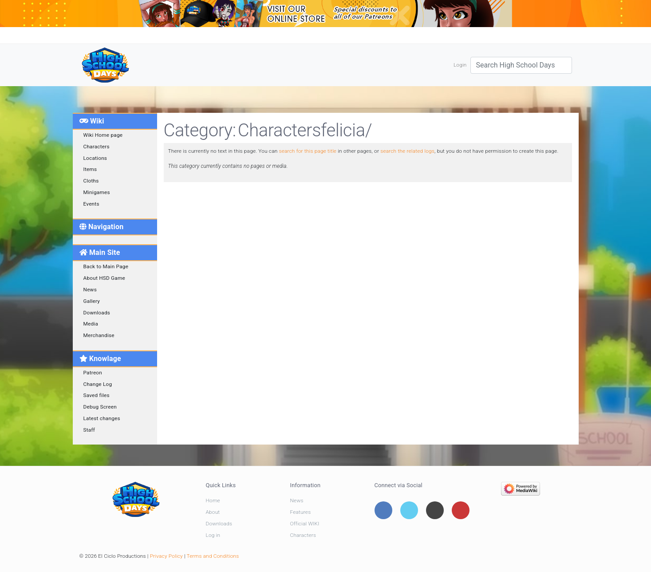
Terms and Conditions (213, 556)
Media (91, 324)
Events (91, 204)
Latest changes (101, 418)
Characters (96, 146)
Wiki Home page (103, 135)
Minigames (96, 192)
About (213, 512)
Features (300, 512)
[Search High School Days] (521, 65)
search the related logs (407, 151)
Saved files (96, 395)
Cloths (91, 181)
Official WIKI (305, 523)
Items (90, 169)
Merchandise (98, 335)
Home (213, 500)
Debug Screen (100, 407)
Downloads (96, 313)
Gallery (91, 301)
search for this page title (307, 151)
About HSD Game (104, 278)
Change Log (97, 384)
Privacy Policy (166, 556)
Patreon (93, 372)
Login (460, 65)
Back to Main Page (106, 266)
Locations (95, 158)
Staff (89, 430)
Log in (213, 535)
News (90, 289)
